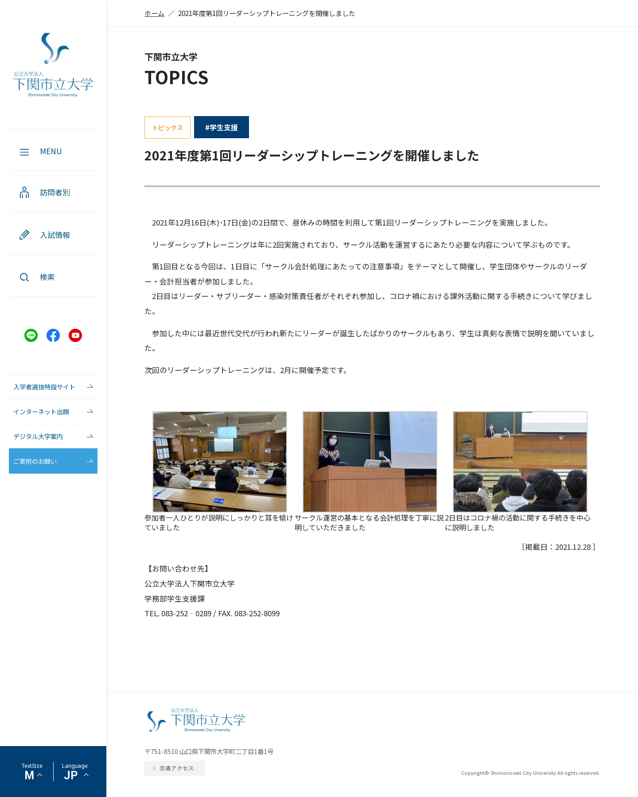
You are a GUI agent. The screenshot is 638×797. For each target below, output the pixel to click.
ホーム (154, 13)
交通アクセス (177, 768)
